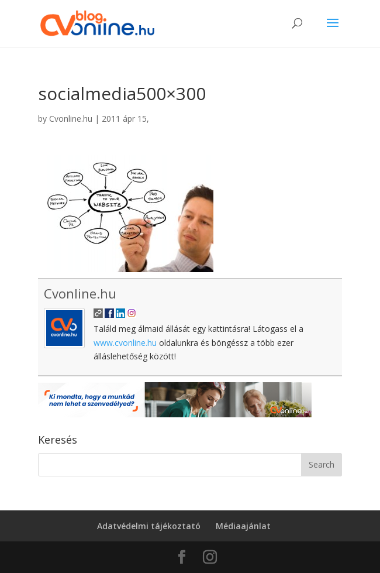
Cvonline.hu (70, 118)
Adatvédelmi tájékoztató (149, 525)
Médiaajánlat (243, 525)
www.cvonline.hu (125, 342)
